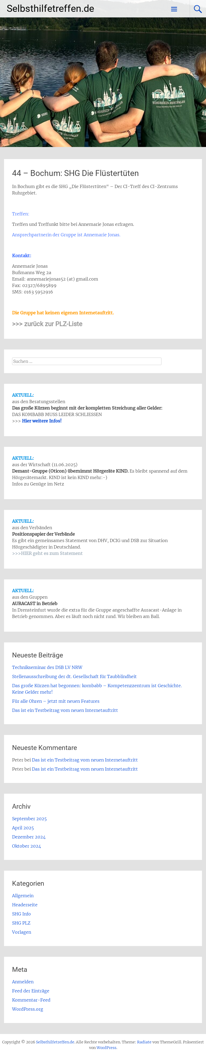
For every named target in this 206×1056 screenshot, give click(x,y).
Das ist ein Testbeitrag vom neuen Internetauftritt (65, 710)
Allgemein (23, 895)
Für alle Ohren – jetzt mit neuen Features (56, 701)
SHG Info (21, 914)
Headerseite (25, 904)
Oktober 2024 (26, 846)
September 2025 (29, 818)
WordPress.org (27, 1009)
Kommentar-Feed (31, 1000)
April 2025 (23, 827)
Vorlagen (21, 932)
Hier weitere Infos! (42, 421)
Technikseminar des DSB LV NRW (47, 667)
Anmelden (23, 981)
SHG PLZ (21, 923)
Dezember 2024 (29, 837)
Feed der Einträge (30, 991)
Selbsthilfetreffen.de (50, 8)
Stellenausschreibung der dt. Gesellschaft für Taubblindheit (74, 676)
